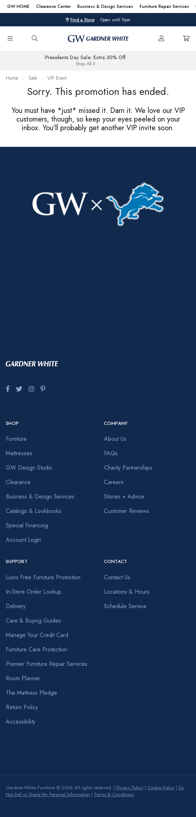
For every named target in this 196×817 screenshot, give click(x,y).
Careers (113, 482)
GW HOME (18, 6)
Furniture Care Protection (36, 649)
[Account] (161, 38)
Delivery (16, 606)
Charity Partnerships (128, 468)
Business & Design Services (105, 6)
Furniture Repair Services (164, 6)
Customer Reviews (126, 511)
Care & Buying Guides (33, 620)
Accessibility (20, 721)
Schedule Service (125, 606)
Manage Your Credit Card (37, 635)
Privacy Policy (129, 787)
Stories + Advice (124, 496)
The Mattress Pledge (31, 693)
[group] (98, 61)
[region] (98, 6)
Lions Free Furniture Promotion (43, 577)
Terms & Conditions (114, 794)
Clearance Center (53, 6)
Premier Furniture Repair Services (46, 664)
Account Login (23, 540)
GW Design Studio (29, 468)
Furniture (16, 439)
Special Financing (27, 525)
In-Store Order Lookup (33, 592)
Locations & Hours (126, 592)
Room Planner (23, 678)
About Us (115, 439)
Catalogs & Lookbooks (33, 511)
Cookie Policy (160, 787)
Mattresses (19, 453)
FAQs (111, 453)
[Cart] (185, 38)
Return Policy (22, 707)
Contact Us (117, 577)
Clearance (18, 482)
